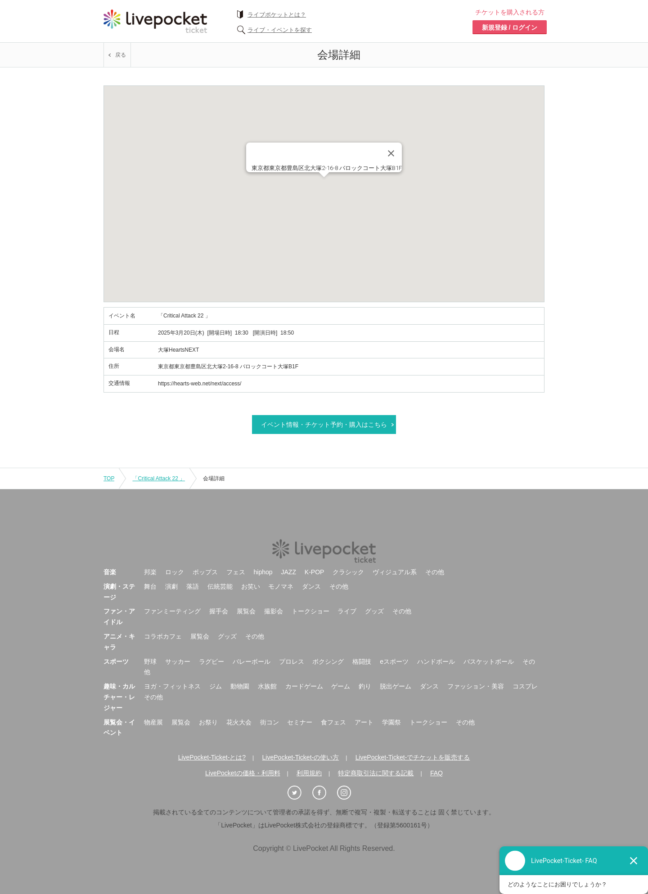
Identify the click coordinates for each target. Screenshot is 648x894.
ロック (174, 572)
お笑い (250, 586)
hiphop (263, 572)
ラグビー (211, 661)
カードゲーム (304, 686)
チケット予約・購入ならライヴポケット (155, 21)
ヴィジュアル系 (395, 572)
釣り (365, 686)
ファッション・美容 (475, 686)
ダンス (311, 586)
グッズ (374, 611)
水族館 (267, 686)
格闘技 (361, 661)
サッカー (177, 661)
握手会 (218, 611)
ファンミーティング (172, 611)
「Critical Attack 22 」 (158, 478)
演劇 (171, 586)
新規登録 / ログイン (510, 27)
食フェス (333, 722)
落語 (192, 586)
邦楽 (150, 572)
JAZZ (288, 572)
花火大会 (239, 722)
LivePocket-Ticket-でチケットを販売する (413, 757)
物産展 (153, 722)
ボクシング (328, 661)
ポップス (205, 572)
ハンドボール (436, 661)
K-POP (314, 572)
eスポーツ (394, 661)
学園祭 (391, 722)
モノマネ (280, 586)
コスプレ (525, 686)
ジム (215, 686)
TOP (109, 478)
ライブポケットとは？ (277, 14)
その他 (434, 572)
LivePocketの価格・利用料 (242, 773)
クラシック (348, 572)
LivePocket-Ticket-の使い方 (300, 757)
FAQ (436, 773)
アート (364, 722)
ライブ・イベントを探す (280, 30)
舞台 (150, 586)
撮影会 (273, 611)
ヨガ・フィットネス (172, 686)
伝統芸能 (220, 586)
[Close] (391, 153)
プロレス (291, 661)
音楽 (110, 572)
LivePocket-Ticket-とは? (212, 757)
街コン (269, 722)
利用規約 (309, 773)
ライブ (347, 611)
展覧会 (246, 611)
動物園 (239, 686)
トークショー (310, 611)
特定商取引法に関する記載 (376, 773)
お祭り (208, 722)
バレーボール (251, 661)
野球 (150, 661)
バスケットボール (489, 661)
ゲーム (340, 686)
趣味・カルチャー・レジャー (119, 697)
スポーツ (116, 661)
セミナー (299, 722)
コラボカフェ (163, 636)
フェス (235, 572)
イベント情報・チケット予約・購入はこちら (324, 424)
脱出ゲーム (395, 686)
